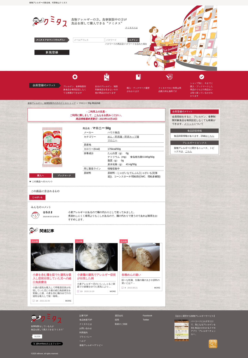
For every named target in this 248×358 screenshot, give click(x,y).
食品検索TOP (85, 320)
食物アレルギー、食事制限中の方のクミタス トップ (52, 103)
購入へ (40, 175)
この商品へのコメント (40, 181)
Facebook (147, 315)
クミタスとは (131, 28)
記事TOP (83, 315)
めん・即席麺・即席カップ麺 (123, 136)
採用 (117, 320)
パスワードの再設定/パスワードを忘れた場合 (126, 44)
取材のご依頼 (121, 324)
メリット (189, 123)
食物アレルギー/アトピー (91, 345)
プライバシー (85, 337)
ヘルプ (82, 341)
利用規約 (83, 332)
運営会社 (119, 315)
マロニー (112, 140)
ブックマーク (64, 175)
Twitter (146, 320)
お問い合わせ (85, 328)
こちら (97, 115)
